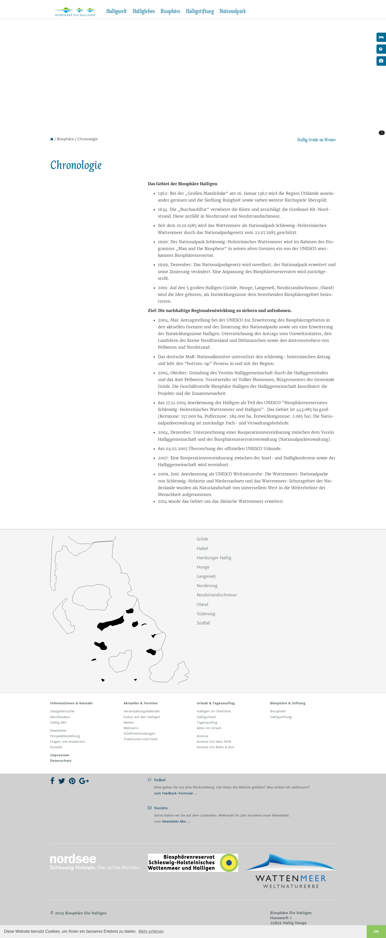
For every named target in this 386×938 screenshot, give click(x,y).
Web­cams (131, 728)
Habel (202, 548)
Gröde (202, 538)
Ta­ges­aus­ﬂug (207, 722)
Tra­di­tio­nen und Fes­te (141, 739)
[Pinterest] (72, 781)
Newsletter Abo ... (176, 821)
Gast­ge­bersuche (62, 711)
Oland (202, 604)
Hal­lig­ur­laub (206, 717)
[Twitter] (61, 781)
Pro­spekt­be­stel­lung (65, 736)
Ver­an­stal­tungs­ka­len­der (142, 711)
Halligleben (143, 11)
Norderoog (207, 585)
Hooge (203, 567)
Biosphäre (170, 11)
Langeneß (206, 576)
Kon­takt (56, 747)
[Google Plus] (84, 781)
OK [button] (376, 931)
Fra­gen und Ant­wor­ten (67, 741)
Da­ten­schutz (60, 761)
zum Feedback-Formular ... (175, 793)
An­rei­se (202, 736)
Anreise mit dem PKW (214, 741)
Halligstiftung (200, 11)
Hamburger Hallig (214, 557)
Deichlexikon (60, 717)
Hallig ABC (58, 722)
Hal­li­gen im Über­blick (214, 711)
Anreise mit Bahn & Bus (215, 747)
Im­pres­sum (59, 755)
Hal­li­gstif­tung (281, 717)
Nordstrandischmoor (217, 594)
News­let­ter (58, 730)
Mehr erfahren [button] (151, 931)
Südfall (203, 623)
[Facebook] (52, 781)
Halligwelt (116, 11)
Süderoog (206, 613)
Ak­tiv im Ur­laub (209, 728)
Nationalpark (232, 11)
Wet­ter (129, 722)
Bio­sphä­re (278, 711)
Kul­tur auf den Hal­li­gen (142, 717)
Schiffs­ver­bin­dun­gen (139, 733)
